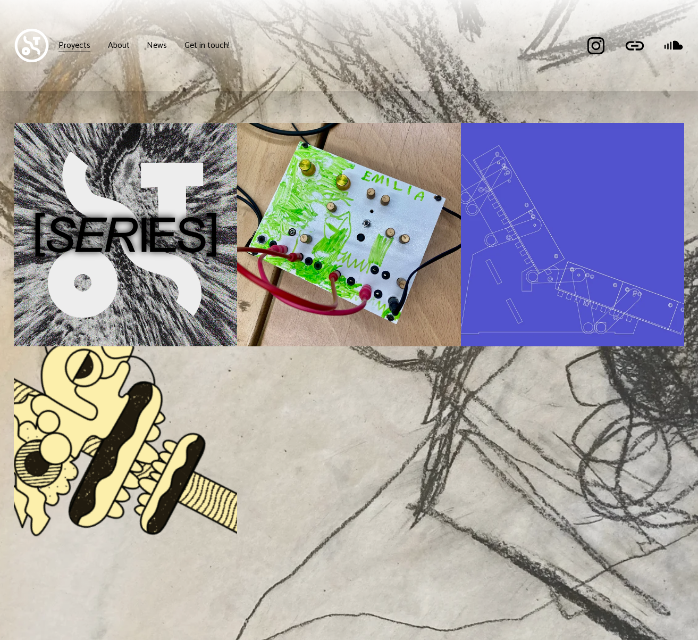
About (119, 45)
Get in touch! (207, 45)
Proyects (74, 45)
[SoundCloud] (673, 45)
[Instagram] (596, 45)
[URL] (634, 45)
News (157, 45)
